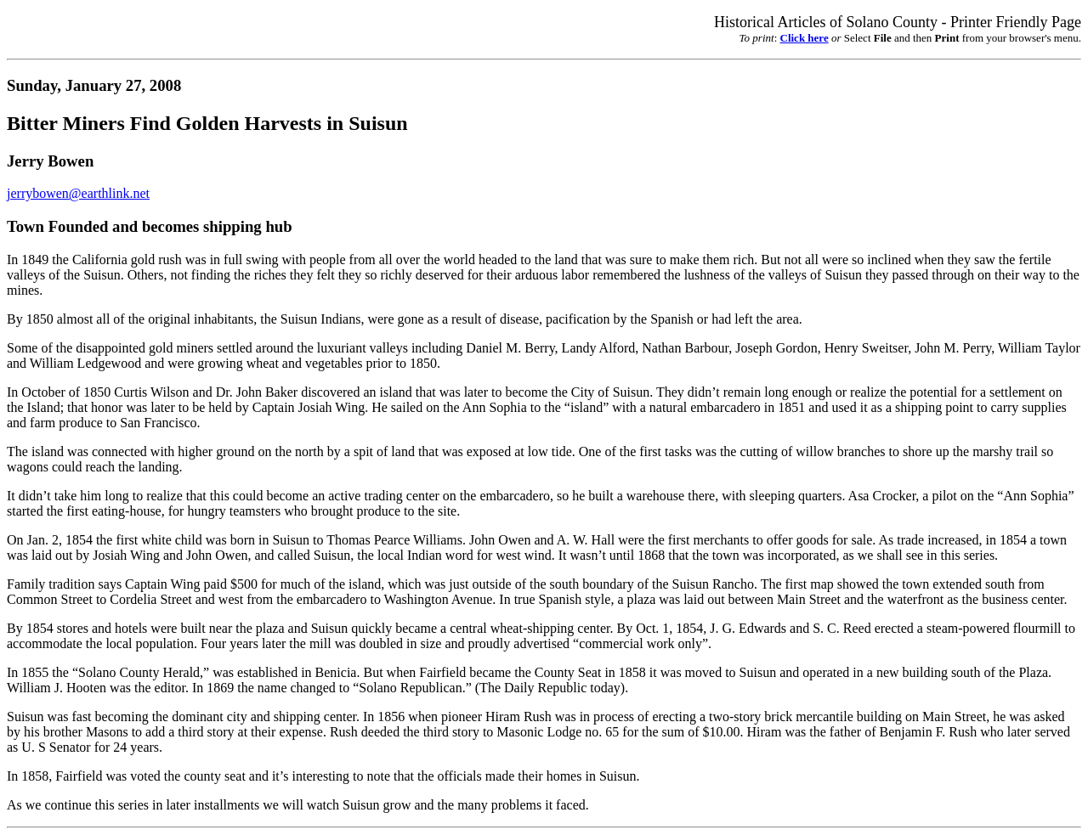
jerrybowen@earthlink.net (78, 193)
